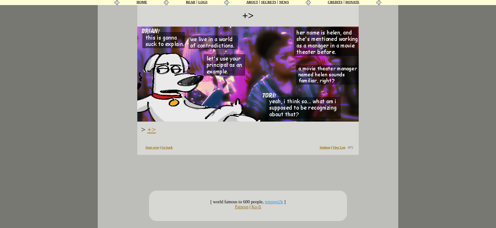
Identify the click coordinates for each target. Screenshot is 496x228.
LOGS (203, 2)
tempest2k (274, 202)
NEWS (284, 2)
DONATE (352, 2)
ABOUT (252, 2)
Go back (167, 147)
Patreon (242, 207)
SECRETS (268, 2)
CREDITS (335, 2)
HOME (142, 2)
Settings (324, 147)
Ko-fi (256, 207)
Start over (152, 147)
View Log (338, 147)
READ (190, 2)
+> (151, 129)
